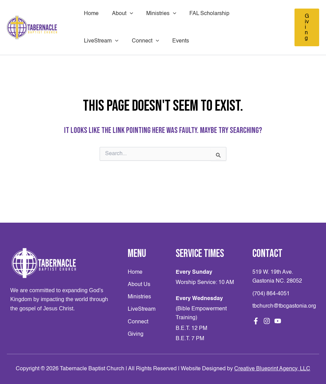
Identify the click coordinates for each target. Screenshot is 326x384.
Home (90, 13)
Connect (96, 41)
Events (129, 41)
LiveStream (250, 13)
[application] (126, 13)
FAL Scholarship (201, 13)
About (119, 13)
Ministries (156, 13)
